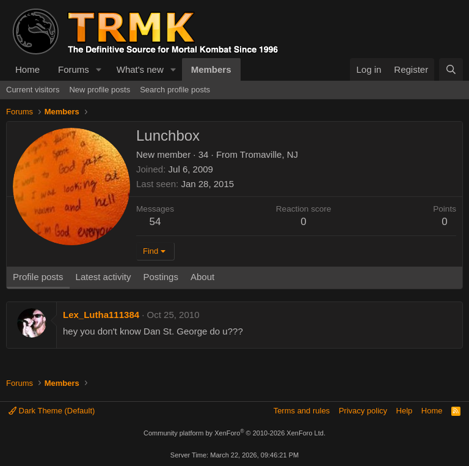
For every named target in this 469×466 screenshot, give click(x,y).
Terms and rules (302, 410)
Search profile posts (175, 89)
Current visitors (32, 89)
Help (404, 410)
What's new (140, 69)
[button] (98, 69)
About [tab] (202, 277)
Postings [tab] (160, 277)
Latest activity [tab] (103, 277)
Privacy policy (363, 410)
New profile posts (99, 89)
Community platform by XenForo (234, 433)
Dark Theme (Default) (52, 410)
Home (27, 69)
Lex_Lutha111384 (101, 314)
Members (211, 69)
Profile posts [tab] (38, 277)
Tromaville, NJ (269, 154)
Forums (73, 69)
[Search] (451, 69)
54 (155, 221)
